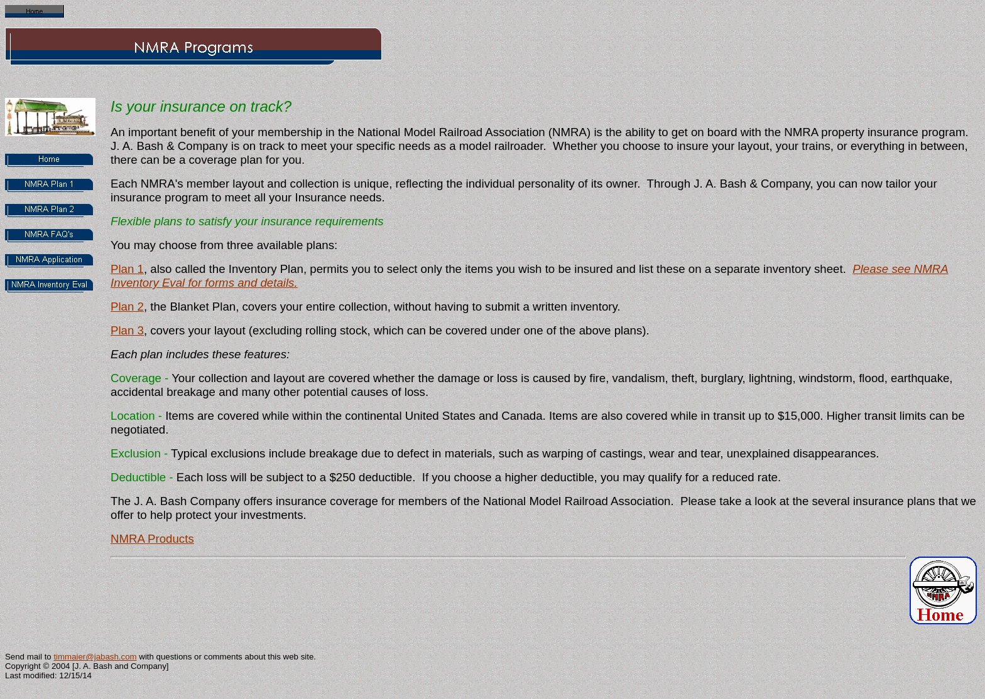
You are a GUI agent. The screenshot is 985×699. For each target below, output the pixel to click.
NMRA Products (152, 538)
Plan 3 (127, 330)
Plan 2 (127, 306)
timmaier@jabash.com (94, 656)
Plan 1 (127, 268)
